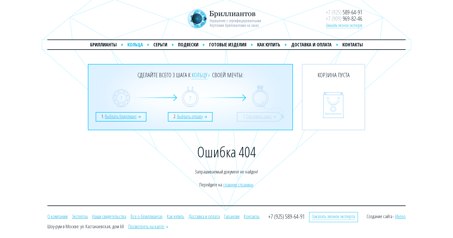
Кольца (135, 44)
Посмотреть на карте (148, 226)
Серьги (160, 44)
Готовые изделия (227, 44)
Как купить (268, 44)
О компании (57, 216)
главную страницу (238, 184)
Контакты (352, 44)
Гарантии (232, 216)
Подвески (188, 44)
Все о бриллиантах (147, 216)
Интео (400, 216)
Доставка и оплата (311, 44)
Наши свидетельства (109, 216)
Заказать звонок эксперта (344, 25)
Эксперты (80, 216)
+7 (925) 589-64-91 (286, 216)
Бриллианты (103, 44)
